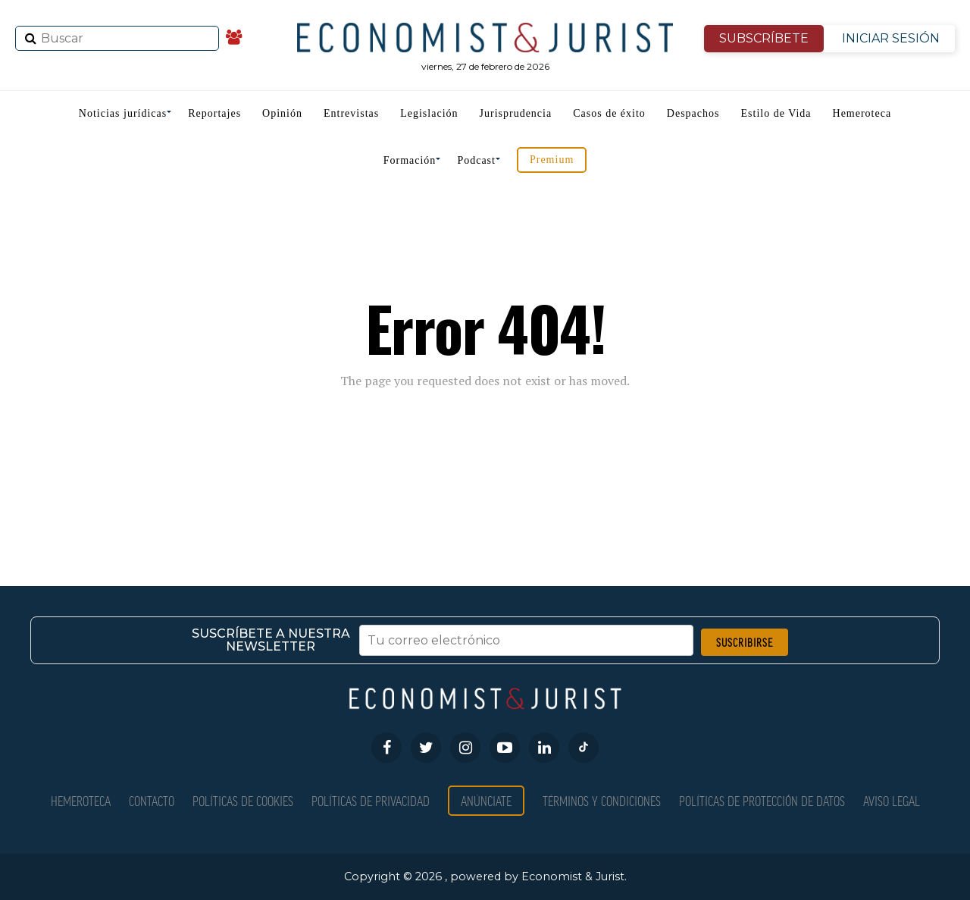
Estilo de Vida (776, 113)
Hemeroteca (862, 113)
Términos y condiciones (602, 800)
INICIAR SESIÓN (891, 38)
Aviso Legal (891, 800)
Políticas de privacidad (370, 800)
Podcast (476, 160)
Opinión (282, 113)
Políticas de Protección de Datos (762, 800)
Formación (409, 160)
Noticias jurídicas (123, 113)
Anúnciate (486, 800)
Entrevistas (351, 113)
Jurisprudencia (516, 113)
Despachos (693, 113)
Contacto (151, 800)
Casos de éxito (609, 113)
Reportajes (214, 113)
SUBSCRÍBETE (764, 38)
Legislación (429, 113)
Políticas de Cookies (242, 800)
